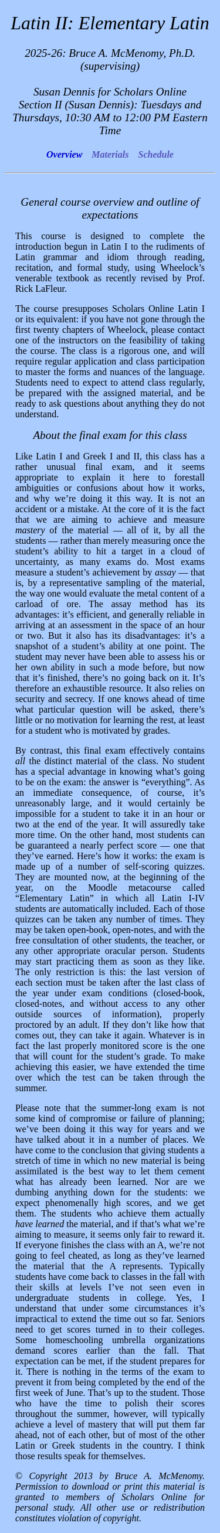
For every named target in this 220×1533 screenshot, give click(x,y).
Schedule (155, 154)
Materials (110, 154)
